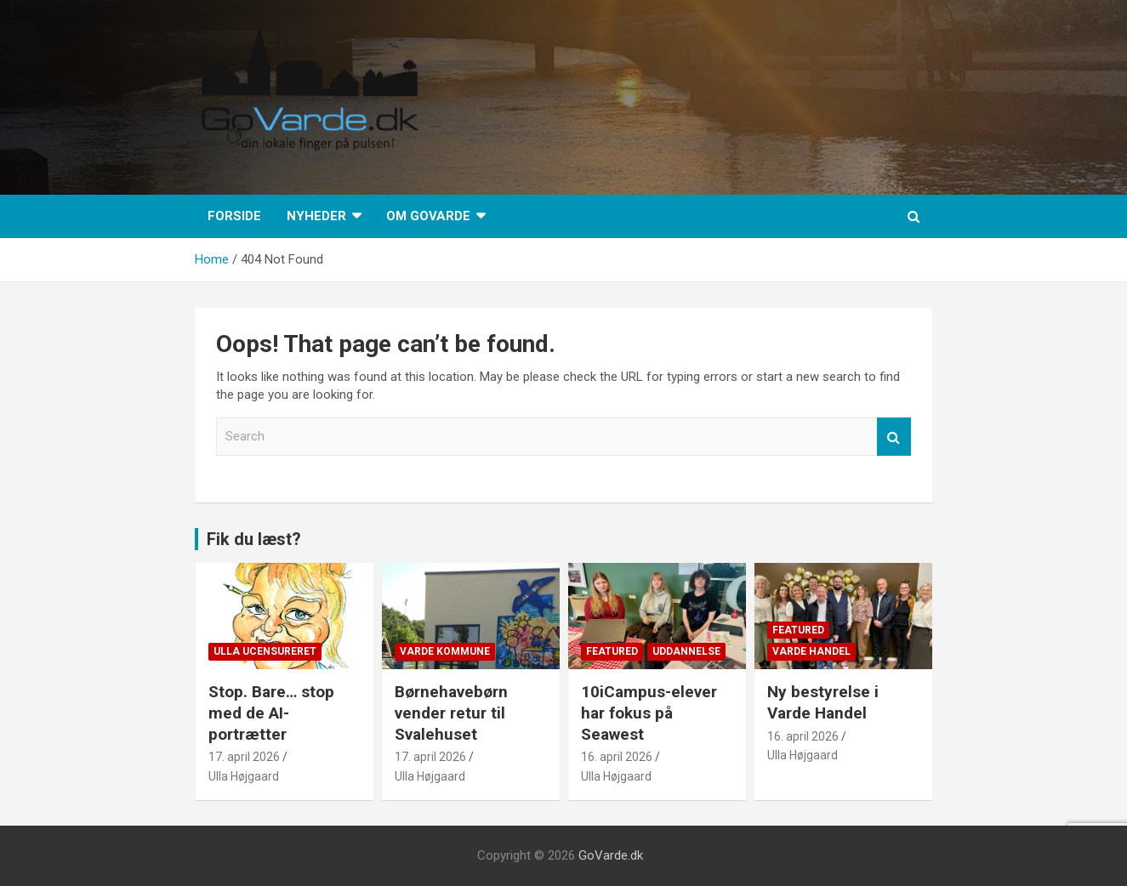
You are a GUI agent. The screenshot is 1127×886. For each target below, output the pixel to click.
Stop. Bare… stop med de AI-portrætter (271, 712)
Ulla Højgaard (243, 776)
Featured (612, 651)
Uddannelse (686, 651)
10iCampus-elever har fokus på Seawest (649, 712)
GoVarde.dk (610, 855)
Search (894, 436)
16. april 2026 (616, 757)
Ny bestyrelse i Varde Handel (823, 702)
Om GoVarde (428, 216)
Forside (234, 216)
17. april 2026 (244, 757)
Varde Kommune (445, 651)
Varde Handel (811, 651)
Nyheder (316, 216)
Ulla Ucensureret (264, 651)
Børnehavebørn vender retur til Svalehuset (451, 712)
